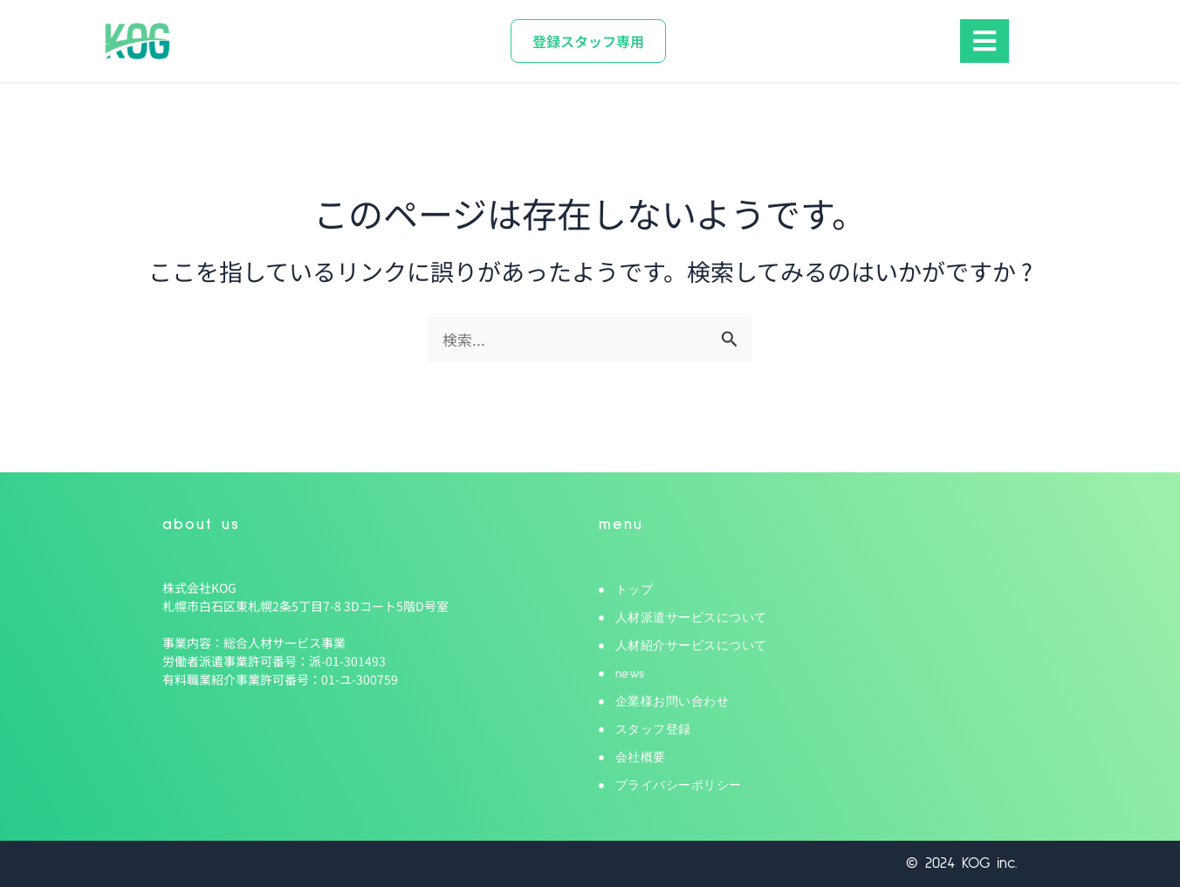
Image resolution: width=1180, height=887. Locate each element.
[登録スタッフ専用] (588, 41)
